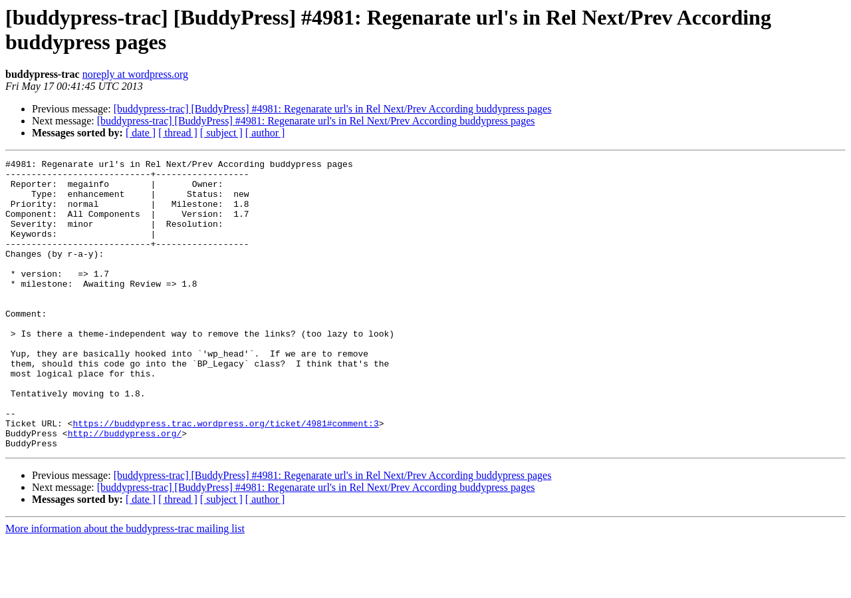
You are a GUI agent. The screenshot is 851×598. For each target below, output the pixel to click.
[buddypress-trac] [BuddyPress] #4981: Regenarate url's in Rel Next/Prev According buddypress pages (333, 108)
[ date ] (141, 132)
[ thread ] (177, 132)
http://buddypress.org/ (125, 489)
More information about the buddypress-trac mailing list (125, 586)
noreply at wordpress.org (135, 74)
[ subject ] (221, 132)
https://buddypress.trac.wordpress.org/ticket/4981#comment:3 (225, 477)
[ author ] (265, 132)
